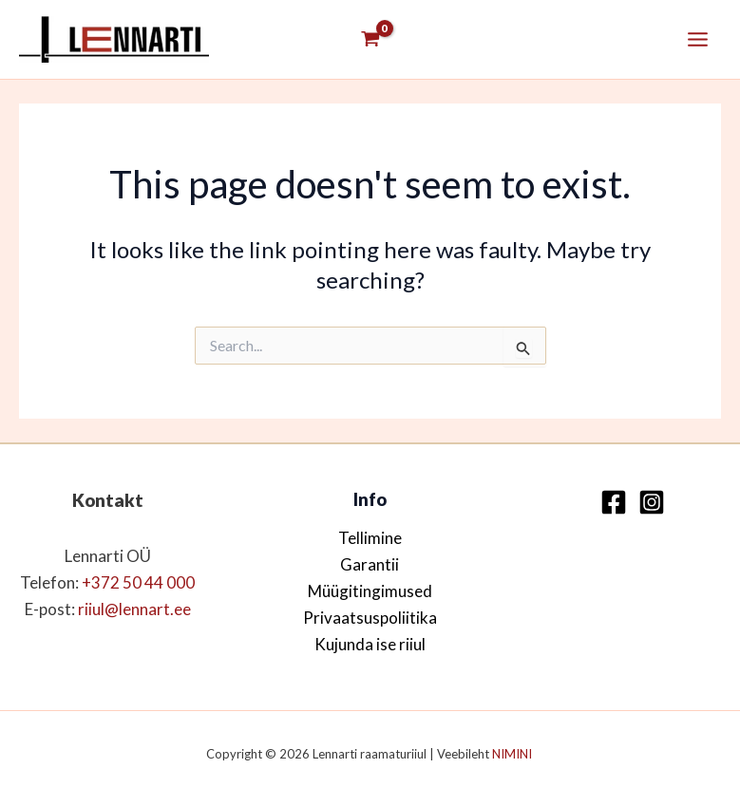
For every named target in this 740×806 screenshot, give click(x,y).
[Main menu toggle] (697, 39)
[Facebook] (613, 502)
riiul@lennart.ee (134, 609)
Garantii (369, 564)
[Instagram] (651, 502)
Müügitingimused (370, 591)
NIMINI (513, 753)
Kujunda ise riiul (370, 644)
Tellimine (370, 538)
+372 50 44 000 (138, 582)
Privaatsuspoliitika (370, 618)
